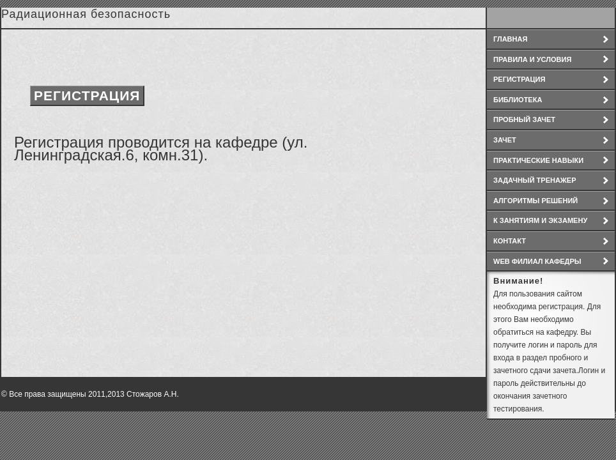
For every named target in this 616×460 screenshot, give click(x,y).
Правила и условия (532, 59)
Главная (510, 39)
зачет (504, 140)
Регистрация (519, 79)
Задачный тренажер (534, 180)
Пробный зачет (524, 119)
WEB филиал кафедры (537, 261)
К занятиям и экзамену (540, 220)
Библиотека (517, 99)
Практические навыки (538, 160)
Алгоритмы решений (535, 200)
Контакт (509, 241)
